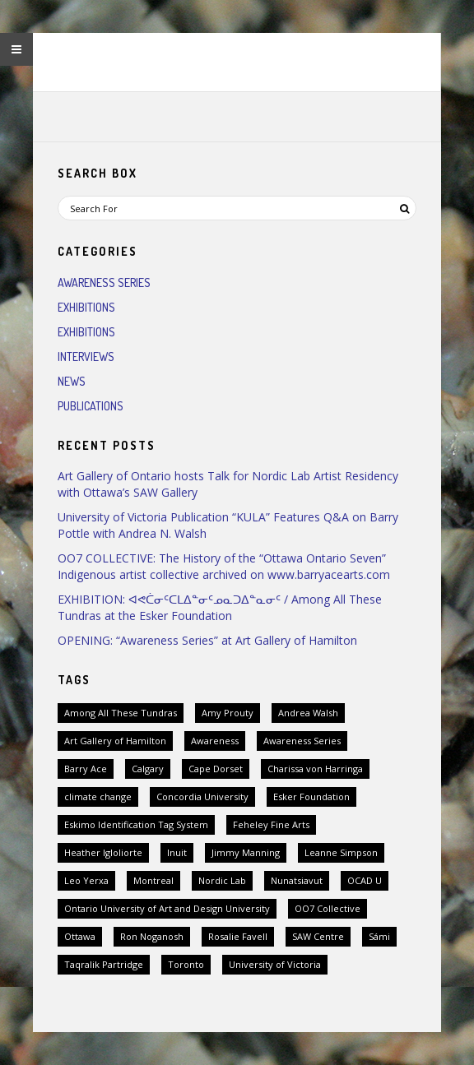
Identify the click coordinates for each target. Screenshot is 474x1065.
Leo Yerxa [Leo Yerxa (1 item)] (86, 880)
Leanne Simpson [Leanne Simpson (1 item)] (341, 852)
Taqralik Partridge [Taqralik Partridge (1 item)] (103, 964)
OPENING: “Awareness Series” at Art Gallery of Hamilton (207, 640)
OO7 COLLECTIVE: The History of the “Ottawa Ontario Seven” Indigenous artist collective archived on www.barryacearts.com (224, 566)
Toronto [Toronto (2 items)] (186, 964)
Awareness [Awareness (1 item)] (215, 740)
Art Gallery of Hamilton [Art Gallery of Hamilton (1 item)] (115, 740)
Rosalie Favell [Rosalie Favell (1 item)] (237, 936)
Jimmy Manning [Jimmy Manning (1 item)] (245, 852)
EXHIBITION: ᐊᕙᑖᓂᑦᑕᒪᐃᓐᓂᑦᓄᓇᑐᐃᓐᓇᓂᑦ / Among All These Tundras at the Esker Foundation (220, 607)
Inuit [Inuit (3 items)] (177, 852)
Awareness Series (104, 282)
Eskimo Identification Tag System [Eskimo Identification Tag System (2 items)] (136, 824)
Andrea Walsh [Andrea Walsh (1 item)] (308, 712)
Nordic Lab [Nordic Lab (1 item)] (222, 880)
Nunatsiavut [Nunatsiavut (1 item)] (297, 880)
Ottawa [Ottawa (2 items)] (79, 936)
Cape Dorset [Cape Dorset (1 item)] (215, 768)
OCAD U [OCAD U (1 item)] (364, 880)
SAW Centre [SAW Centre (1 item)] (318, 936)
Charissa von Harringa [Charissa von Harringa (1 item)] (315, 768)
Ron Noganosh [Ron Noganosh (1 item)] (152, 936)
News (72, 381)
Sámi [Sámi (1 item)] (379, 936)
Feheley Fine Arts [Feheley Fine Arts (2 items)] (271, 824)
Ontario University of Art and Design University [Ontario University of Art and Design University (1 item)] (167, 908)
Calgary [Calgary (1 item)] (148, 768)
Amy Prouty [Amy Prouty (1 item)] (227, 712)
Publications (90, 406)
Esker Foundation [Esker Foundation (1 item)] (311, 796)
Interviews (86, 356)
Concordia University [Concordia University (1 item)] (202, 796)
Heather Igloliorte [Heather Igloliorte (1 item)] (103, 852)
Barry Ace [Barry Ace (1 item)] (85, 768)
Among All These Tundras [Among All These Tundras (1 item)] (120, 712)
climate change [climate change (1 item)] (98, 796)
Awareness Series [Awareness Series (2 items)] (302, 740)
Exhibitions (86, 307)
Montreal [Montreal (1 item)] (153, 880)
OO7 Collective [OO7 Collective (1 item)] (327, 908)
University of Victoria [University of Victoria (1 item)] (275, 964)
